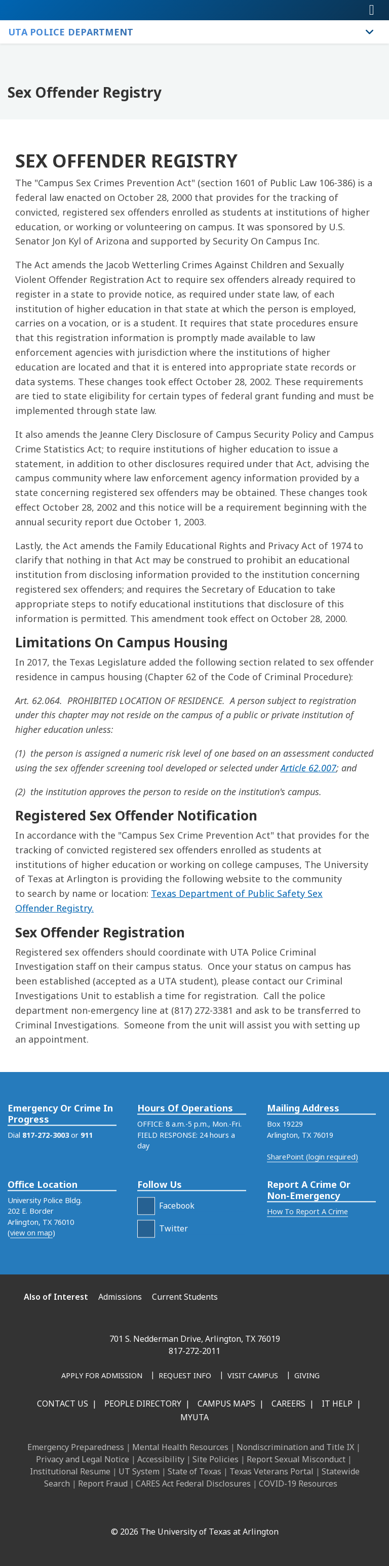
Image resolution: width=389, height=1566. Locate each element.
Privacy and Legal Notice (82, 1459)
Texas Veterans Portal (271, 1471)
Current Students (185, 1296)
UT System (139, 1471)
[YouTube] (203, 1510)
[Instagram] (158, 1510)
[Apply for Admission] (101, 1376)
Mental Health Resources (180, 1447)
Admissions (120, 1296)
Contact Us (62, 1403)
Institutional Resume (70, 1471)
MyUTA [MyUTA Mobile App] (194, 1417)
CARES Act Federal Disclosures (193, 1483)
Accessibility (160, 1459)
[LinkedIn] (136, 1510)
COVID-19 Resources (298, 1483)
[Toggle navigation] (372, 10)
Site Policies (215, 1459)
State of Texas (194, 1471)
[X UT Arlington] (180, 1510)
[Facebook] (113, 1510)
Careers (288, 1403)
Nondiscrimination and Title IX (295, 1447)
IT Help (337, 1403)
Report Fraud (103, 1483)
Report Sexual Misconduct (296, 1459)
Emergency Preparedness (75, 1447)
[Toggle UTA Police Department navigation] (370, 31)
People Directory (142, 1403)
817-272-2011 (194, 1350)
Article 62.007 (308, 768)
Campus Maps (226, 1403)
